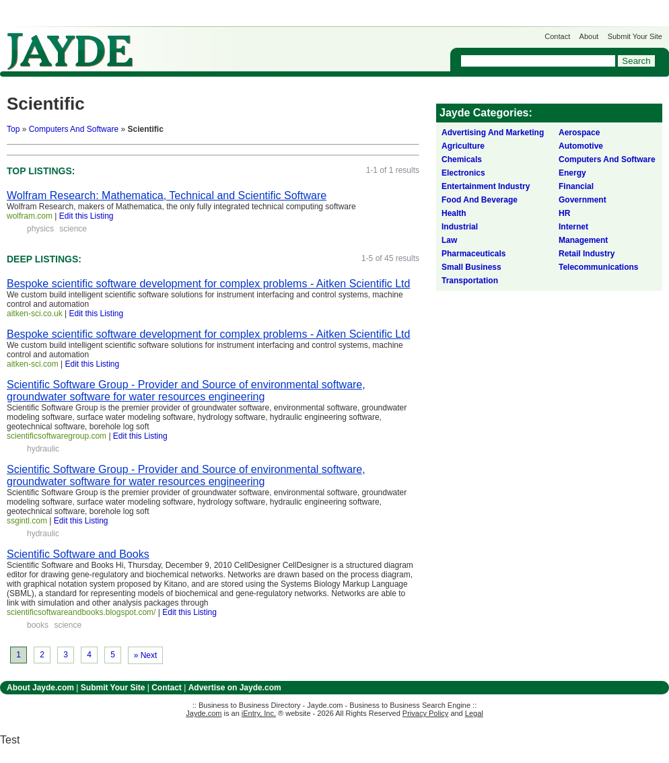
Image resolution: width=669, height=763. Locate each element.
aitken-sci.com (33, 364)
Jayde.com (70, 51)
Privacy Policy (425, 713)
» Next (145, 655)
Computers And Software (73, 129)
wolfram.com (29, 216)
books (37, 625)
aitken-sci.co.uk (35, 313)
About (589, 36)
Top (13, 129)
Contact (557, 36)
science (73, 228)
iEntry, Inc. (259, 713)
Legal (474, 713)
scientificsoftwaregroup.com (56, 436)
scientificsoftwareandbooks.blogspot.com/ (81, 612)
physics (40, 228)
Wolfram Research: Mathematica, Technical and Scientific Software (166, 195)
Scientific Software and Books (78, 554)
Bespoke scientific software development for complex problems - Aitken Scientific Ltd (208, 283)
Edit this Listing (86, 216)
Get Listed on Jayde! (229, 45)
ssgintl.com (27, 520)
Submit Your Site (635, 36)
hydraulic (43, 448)
